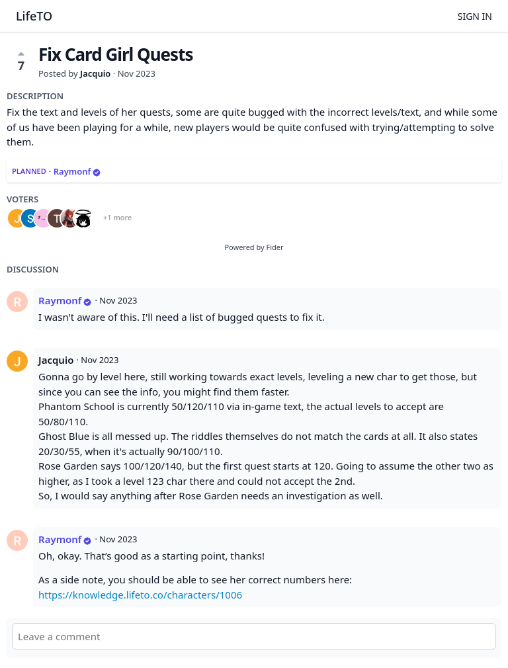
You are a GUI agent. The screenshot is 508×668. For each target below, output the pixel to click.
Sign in (475, 16)
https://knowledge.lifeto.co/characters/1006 (140, 594)
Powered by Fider (253, 247)
